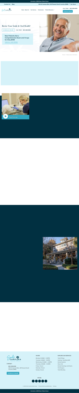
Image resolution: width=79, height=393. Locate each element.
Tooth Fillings (61, 358)
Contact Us (7, 4)
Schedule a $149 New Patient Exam (40, 1)
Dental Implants (62, 362)
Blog (13, 4)
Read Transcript (13, 117)
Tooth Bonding (61, 370)
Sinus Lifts (60, 364)
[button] (33, 381)
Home (22, 10)
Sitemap (54, 386)
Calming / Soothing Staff (64, 360)
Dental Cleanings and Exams (65, 366)
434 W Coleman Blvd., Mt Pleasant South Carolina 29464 (53, 4)
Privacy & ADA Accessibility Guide (45, 386)
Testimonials (41, 10)
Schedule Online (68, 11)
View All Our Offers (11, 42)
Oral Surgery (61, 368)
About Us (27, 10)
